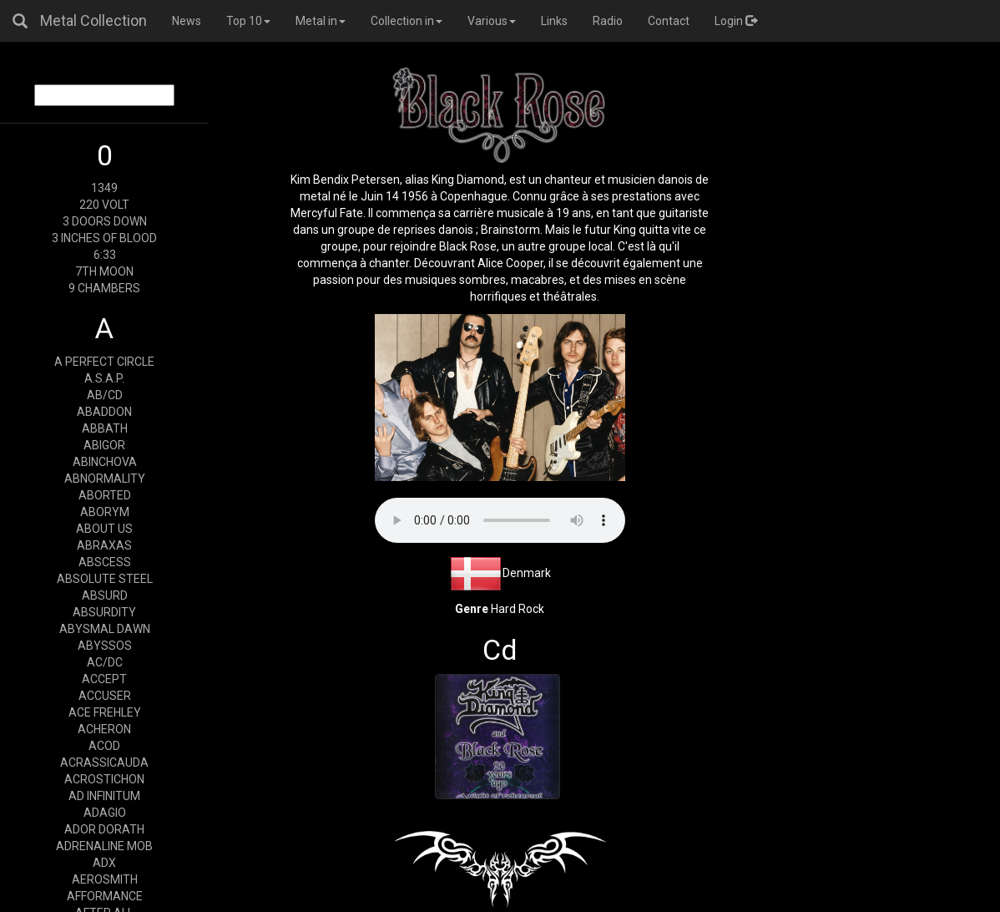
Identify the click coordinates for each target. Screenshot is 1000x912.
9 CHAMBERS (104, 288)
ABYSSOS (105, 645)
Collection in (406, 21)
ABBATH (105, 428)
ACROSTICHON (104, 779)
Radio (608, 21)
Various (491, 21)
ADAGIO (104, 812)
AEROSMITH (105, 879)
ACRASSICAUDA (104, 762)
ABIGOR (104, 445)
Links (554, 21)
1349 (104, 188)
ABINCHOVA (105, 462)
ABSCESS (104, 562)
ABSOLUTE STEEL (105, 578)
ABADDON (104, 411)
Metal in (320, 21)
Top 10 (248, 21)
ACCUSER (104, 695)
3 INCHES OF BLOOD (104, 238)
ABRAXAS (104, 545)
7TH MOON (104, 271)
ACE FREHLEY (104, 712)
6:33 (104, 254)
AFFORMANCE (105, 896)
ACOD (104, 745)
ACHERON (104, 729)
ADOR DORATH (104, 829)
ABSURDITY (104, 612)
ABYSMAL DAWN (104, 629)
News (186, 21)
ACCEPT (104, 679)
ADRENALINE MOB (104, 846)
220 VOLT (104, 204)
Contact (668, 21)
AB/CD (105, 395)
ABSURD (105, 595)
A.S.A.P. (104, 378)
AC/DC (105, 662)
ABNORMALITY (104, 478)
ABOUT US (104, 528)
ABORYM (104, 512)
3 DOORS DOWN (105, 221)
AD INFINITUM (104, 796)
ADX (104, 862)
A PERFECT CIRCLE (104, 361)
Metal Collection (93, 20)
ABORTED (104, 495)
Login (736, 21)
